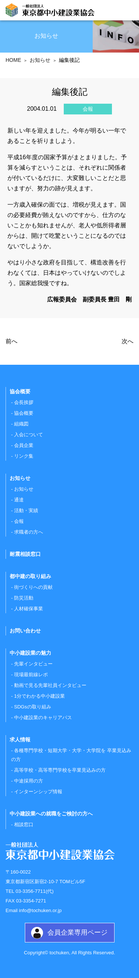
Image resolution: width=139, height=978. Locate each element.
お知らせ (23, 489)
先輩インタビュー (33, 664)
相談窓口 (23, 824)
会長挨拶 (23, 402)
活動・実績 (26, 510)
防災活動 (23, 598)
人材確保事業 (28, 608)
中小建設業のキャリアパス (43, 717)
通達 (19, 500)
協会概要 (23, 413)
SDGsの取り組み (32, 707)
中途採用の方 (28, 781)
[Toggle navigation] (127, 11)
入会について (28, 434)
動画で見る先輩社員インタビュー (50, 685)
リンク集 (23, 456)
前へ (11, 341)
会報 (19, 521)
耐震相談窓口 (25, 554)
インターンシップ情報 (38, 791)
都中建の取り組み (30, 576)
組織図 (21, 424)
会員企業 (23, 445)
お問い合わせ (25, 631)
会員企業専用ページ (77, 932)
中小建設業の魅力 (30, 653)
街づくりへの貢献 (33, 587)
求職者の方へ (28, 532)
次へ (127, 341)
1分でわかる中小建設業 (39, 696)
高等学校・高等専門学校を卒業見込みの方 (60, 770)
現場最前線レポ (31, 674)
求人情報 (20, 739)
